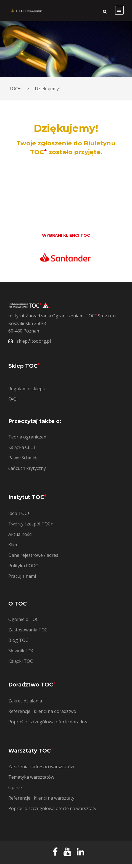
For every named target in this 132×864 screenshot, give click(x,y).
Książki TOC (20, 661)
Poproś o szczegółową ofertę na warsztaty (52, 808)
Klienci (15, 545)
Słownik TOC (21, 651)
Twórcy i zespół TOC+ (30, 524)
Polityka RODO (23, 566)
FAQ (12, 399)
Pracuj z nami (22, 576)
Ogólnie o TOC (23, 619)
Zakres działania (25, 701)
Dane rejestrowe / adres (33, 555)
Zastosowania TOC (27, 630)
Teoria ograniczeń (27, 437)
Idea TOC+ (19, 513)
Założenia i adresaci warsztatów (41, 767)
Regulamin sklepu (26, 389)
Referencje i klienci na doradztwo (42, 711)
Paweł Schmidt (23, 458)
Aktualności (20, 534)
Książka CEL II (22, 447)
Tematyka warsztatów (31, 777)
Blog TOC (18, 640)
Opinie (15, 787)
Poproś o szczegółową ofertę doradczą (48, 722)
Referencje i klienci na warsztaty (41, 798)
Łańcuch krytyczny (27, 468)
